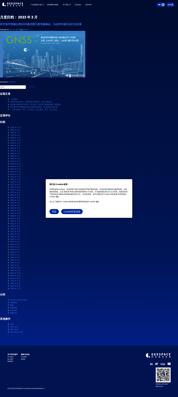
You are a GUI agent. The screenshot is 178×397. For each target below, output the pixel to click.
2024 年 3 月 (15, 177)
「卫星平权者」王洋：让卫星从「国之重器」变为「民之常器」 (34, 109)
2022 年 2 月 (15, 234)
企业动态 (85, 6)
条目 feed (14, 327)
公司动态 (12, 82)
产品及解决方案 (42, 6)
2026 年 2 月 (15, 130)
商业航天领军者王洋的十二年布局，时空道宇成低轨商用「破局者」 (36, 104)
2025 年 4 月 (15, 151)
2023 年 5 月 (15, 197)
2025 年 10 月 (15, 140)
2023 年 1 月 (15, 205)
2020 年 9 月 (15, 275)
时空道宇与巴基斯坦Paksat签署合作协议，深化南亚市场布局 (33, 107)
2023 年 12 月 (15, 182)
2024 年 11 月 (15, 161)
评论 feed (14, 329)
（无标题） (14, 99)
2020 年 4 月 (15, 288)
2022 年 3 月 (15, 231)
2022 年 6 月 (15, 223)
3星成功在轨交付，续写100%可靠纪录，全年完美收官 (31, 102)
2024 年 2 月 (15, 179)
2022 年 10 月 (15, 213)
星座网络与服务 (59, 6)
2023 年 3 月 (15, 200)
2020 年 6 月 (15, 283)
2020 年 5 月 (15, 286)
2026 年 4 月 (15, 127)
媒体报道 (13, 307)
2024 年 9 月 (15, 166)
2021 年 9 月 (15, 247)
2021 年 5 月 (15, 255)
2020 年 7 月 (15, 281)
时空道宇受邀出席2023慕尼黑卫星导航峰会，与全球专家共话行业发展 (41, 24)
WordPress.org (16, 332)
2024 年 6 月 (15, 171)
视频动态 (13, 313)
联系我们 (10, 361)
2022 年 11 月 (15, 210)
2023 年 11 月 (15, 184)
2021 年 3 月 (15, 260)
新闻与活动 (25, 354)
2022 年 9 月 (15, 216)
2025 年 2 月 (15, 153)
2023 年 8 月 (15, 192)
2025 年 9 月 (15, 143)
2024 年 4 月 (15, 174)
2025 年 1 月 (15, 156)
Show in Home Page (18, 300)
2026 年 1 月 (15, 132)
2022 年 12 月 (15, 208)
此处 (53, 201)
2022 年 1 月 (15, 236)
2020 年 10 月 (15, 273)
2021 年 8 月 (15, 249)
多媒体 (23, 359)
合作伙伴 (96, 6)
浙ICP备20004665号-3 (37, 388)
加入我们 (10, 359)
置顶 (12, 305)
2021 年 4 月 (15, 257)
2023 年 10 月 (15, 187)
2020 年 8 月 (15, 278)
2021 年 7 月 (15, 252)
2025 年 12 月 (15, 135)
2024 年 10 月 (15, 164)
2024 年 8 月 (15, 169)
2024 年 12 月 (15, 158)
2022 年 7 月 (15, 221)
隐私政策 (110, 191)
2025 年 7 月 (15, 148)
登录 (12, 324)
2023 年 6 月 (15, 195)
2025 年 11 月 (15, 138)
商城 (170, 6)
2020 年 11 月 (15, 270)
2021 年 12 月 (15, 239)
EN (159, 6)
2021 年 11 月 (15, 242)
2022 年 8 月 (15, 218)
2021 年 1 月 (14, 265)
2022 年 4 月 (15, 229)
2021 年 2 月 (15, 262)
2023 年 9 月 (15, 190)
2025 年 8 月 (15, 145)
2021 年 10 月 (15, 244)
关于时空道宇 (12, 354)
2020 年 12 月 (15, 268)
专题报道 (13, 302)
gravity (26, 29)
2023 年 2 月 (15, 203)
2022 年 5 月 (15, 226)
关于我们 (73, 6)
